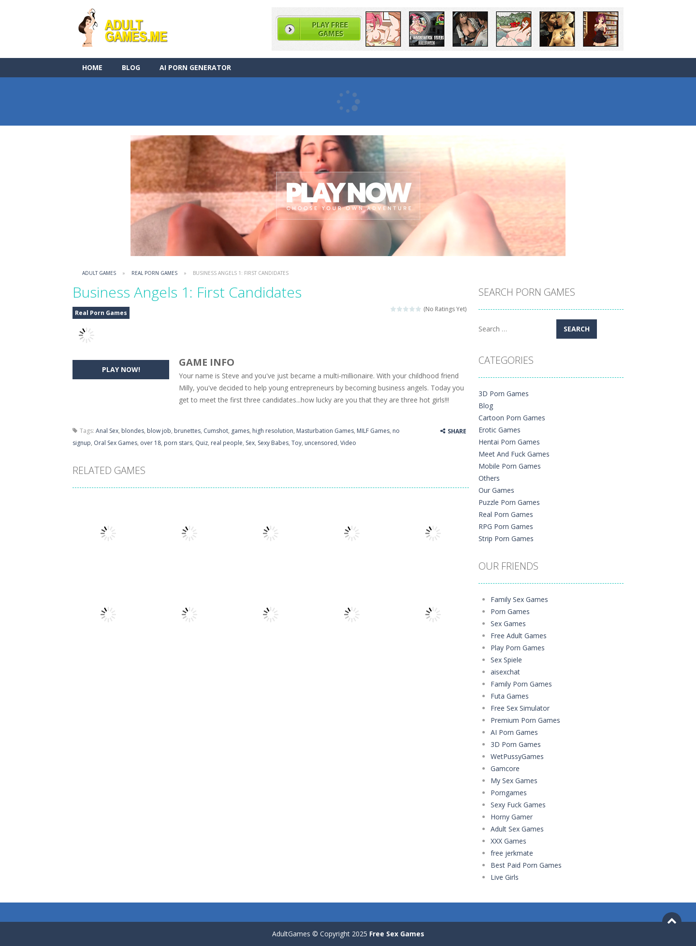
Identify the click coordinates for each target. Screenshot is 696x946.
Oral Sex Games (115, 443)
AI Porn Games (514, 732)
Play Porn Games (518, 647)
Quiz (201, 443)
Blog (131, 67)
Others (489, 478)
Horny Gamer (512, 816)
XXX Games (508, 841)
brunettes (187, 431)
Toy (296, 443)
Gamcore (505, 768)
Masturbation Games (325, 431)
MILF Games (373, 431)
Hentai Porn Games (509, 441)
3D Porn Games (503, 393)
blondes (132, 431)
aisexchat (505, 671)
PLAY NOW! (121, 369)
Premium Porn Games (525, 720)
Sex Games (508, 623)
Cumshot (215, 431)
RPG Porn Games (505, 526)
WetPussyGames (517, 756)
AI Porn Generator (195, 67)
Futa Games (510, 696)
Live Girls (505, 877)
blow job (159, 431)
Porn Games (510, 611)
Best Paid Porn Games (526, 865)
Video (348, 443)
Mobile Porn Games (509, 466)
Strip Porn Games (506, 538)
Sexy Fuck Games (518, 804)
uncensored (320, 443)
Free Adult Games (519, 635)
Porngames (509, 792)
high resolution (272, 431)
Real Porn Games (154, 273)
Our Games (496, 490)
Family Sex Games (519, 599)
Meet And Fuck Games (514, 454)
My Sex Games (514, 780)
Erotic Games (499, 429)
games (240, 431)
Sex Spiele (506, 659)
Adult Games (99, 273)
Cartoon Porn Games (511, 417)
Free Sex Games (396, 933)
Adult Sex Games (517, 828)
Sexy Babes (273, 443)
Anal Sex (107, 431)
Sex (250, 443)
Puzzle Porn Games (509, 502)
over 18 (150, 443)
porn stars (178, 443)
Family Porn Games (521, 683)
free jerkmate (512, 853)
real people (227, 443)
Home (92, 67)
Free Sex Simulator (520, 708)
